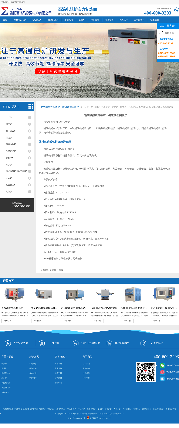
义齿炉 (82, 20)
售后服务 (86, 368)
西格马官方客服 (169, 379)
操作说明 (33, 373)
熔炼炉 (9, 164)
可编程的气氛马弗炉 (12, 308)
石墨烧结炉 (11, 151)
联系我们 (154, 20)
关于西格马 (139, 20)
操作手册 (58, 373)
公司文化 (86, 378)
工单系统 (58, 364)
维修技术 (124, 20)
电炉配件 (95, 20)
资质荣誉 (109, 20)
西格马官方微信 (169, 365)
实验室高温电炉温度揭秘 (104, 308)
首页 (5, 20)
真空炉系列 (53, 20)
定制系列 (68, 20)
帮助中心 (58, 383)
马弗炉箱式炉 (19, 20)
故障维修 (33, 368)
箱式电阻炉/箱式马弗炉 (16, 171)
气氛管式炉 (37, 20)
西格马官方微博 (169, 372)
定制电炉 (10, 158)
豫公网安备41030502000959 (100, 418)
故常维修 (58, 378)
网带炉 (9, 124)
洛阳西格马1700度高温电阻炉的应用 (80, 308)
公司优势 (86, 373)
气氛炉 (9, 117)
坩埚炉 (9, 138)
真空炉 (9, 191)
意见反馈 (58, 368)
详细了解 (7, 321)
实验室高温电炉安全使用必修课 (137, 308)
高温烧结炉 (11, 144)
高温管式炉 (11, 185)
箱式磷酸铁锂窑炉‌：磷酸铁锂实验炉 (60, 107)
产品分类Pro (11, 106)
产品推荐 (8, 280)
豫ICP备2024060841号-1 (77, 418)
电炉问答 (33, 378)
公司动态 (33, 364)
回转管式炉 (11, 131)
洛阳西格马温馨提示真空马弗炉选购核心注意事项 (57, 308)
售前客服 (166, 32)
